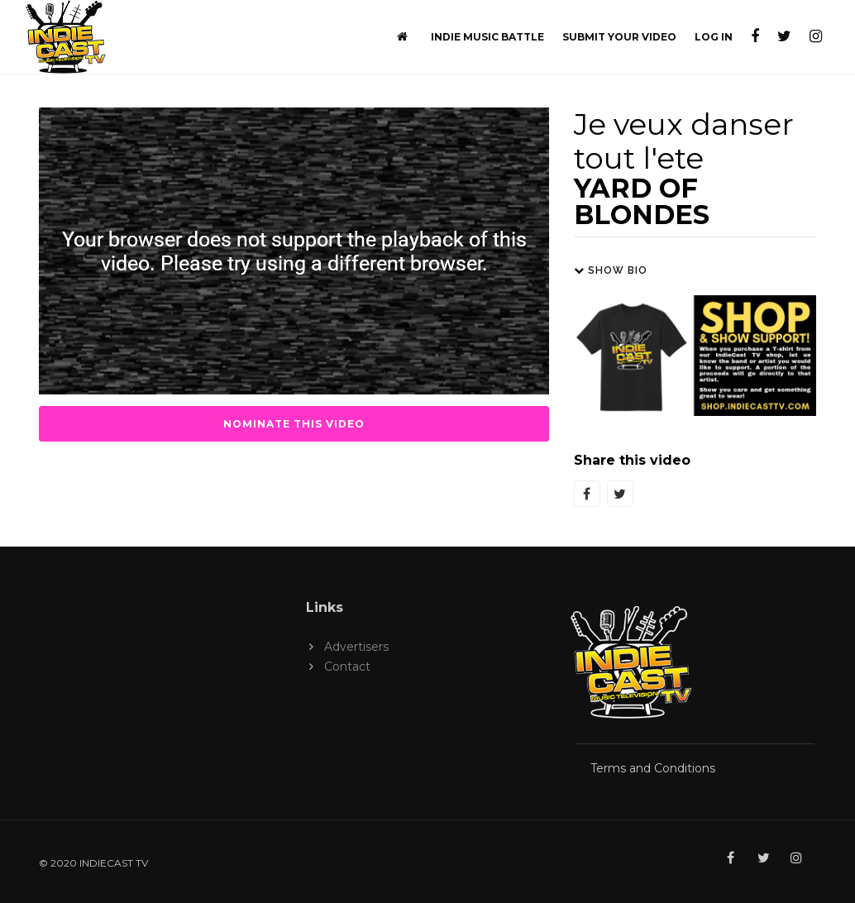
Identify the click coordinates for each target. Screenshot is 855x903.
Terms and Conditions (652, 768)
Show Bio (610, 270)
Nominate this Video (294, 424)
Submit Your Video (619, 37)
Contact (347, 666)
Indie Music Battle (487, 37)
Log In (714, 37)
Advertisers (356, 646)
